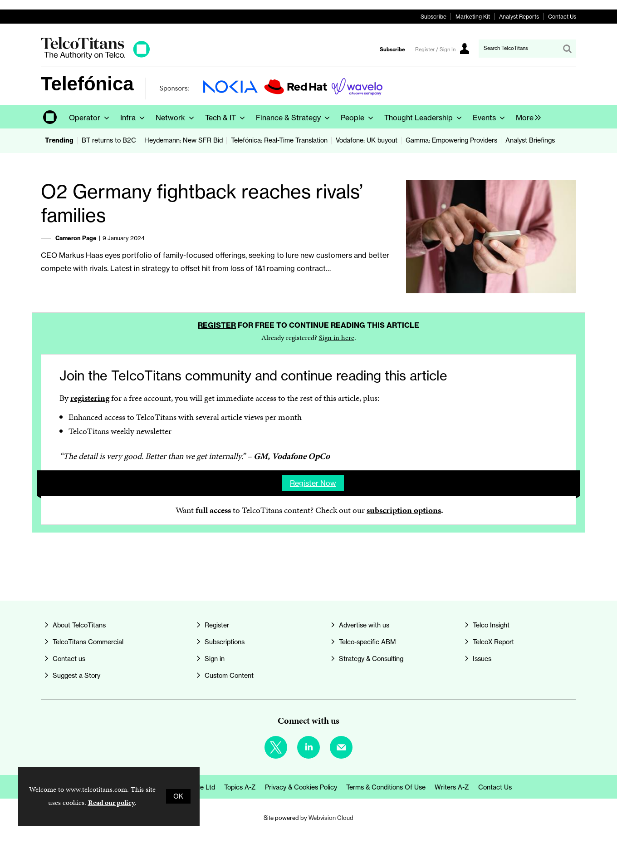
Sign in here (336, 337)
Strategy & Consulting (371, 659)
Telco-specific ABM (367, 642)
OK (178, 796)
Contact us (69, 659)
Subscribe (433, 16)
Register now (313, 483)
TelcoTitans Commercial (88, 642)
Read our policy (111, 802)
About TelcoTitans (79, 625)
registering (89, 398)
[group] (526, 116)
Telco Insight (491, 625)
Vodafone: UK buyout (366, 140)
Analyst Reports (519, 16)
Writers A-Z (452, 787)
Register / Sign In (435, 49)
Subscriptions (225, 642)
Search (567, 48)
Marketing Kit (472, 16)
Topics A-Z (240, 787)
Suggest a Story (76, 675)
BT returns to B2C (109, 140)
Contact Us (562, 16)
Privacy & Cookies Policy (301, 787)
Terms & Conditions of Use (386, 787)
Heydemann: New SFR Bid (183, 140)
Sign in (215, 659)
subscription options (404, 510)
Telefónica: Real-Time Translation (279, 140)
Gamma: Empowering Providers (451, 140)
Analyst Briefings (530, 140)
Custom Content (229, 675)
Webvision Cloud (330, 817)
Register (217, 325)
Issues (482, 659)
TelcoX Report (493, 642)
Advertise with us (364, 625)
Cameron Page (76, 238)
